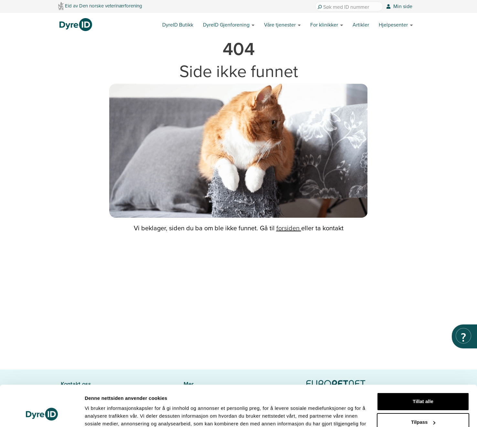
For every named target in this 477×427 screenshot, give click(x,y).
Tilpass (423, 387)
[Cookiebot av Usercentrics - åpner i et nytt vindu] (42, 414)
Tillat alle (423, 366)
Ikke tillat (423, 408)
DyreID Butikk (177, 24)
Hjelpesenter (393, 24)
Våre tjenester (280, 24)
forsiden (288, 228)
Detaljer (94, 414)
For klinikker (324, 24)
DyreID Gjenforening (226, 24)
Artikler (361, 24)
